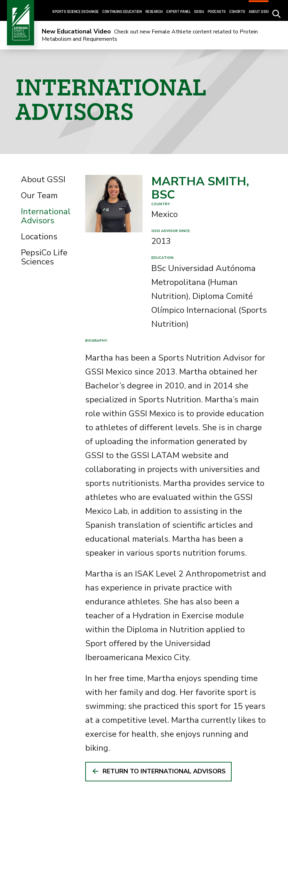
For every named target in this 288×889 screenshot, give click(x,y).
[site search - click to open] (276, 10)
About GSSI (43, 179)
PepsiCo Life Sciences (44, 257)
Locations (39, 236)
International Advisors (46, 216)
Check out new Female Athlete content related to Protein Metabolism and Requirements (150, 35)
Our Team (39, 195)
